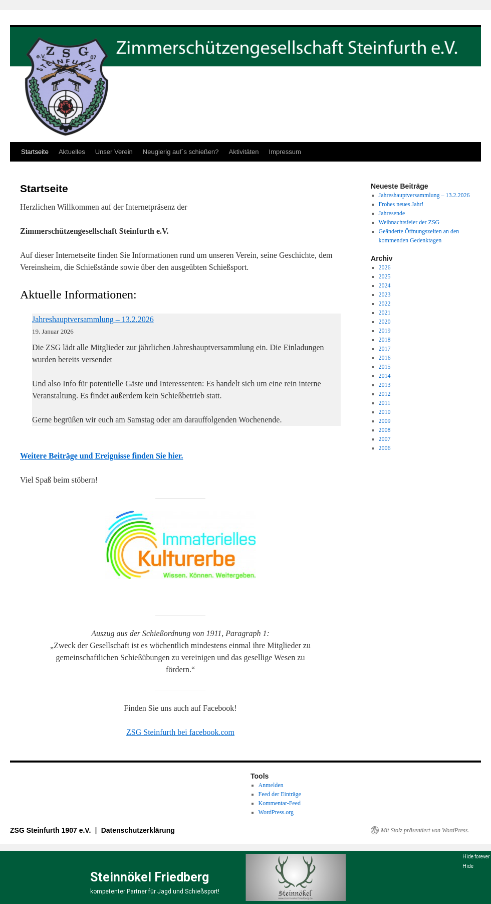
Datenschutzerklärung (138, 830)
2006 (385, 447)
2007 (385, 438)
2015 (385, 366)
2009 (385, 420)
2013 (385, 384)
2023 (385, 294)
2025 (385, 276)
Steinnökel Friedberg (149, 877)
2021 (385, 312)
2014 (385, 375)
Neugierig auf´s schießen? (181, 152)
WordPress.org (276, 812)
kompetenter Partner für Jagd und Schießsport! (154, 891)
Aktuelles (72, 152)
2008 (385, 429)
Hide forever (476, 856)
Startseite (35, 152)
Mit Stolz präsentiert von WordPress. (425, 830)
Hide (467, 866)
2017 (385, 348)
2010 (385, 411)
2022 (385, 303)
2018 (385, 339)
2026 (385, 267)
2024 (385, 285)
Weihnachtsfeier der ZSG (409, 222)
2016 (385, 357)
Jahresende (392, 213)
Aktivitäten (244, 152)
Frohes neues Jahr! (401, 204)
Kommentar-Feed (280, 803)
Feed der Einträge (280, 794)
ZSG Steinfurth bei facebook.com (180, 732)
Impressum (285, 152)
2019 (385, 330)
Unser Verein (114, 152)
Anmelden (271, 785)
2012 (385, 393)
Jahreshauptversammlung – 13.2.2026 (93, 319)
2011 (385, 402)
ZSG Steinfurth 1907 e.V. (51, 830)
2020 (385, 321)
